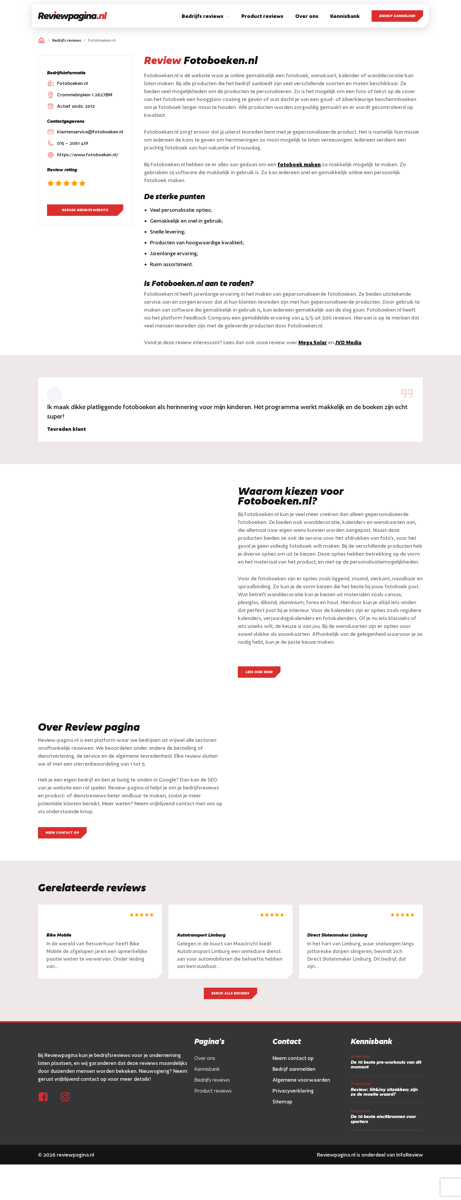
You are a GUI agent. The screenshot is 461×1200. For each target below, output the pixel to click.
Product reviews (213, 1093)
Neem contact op (293, 1061)
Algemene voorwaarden (301, 1082)
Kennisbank (207, 1071)
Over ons (204, 1061)
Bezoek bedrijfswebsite (85, 210)
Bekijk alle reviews (230, 996)
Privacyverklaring (293, 1093)
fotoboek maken (299, 164)
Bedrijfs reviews (66, 40)
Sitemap (282, 1104)
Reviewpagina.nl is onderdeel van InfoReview (370, 1157)
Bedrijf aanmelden (397, 16)
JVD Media (348, 342)
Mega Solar (312, 342)
